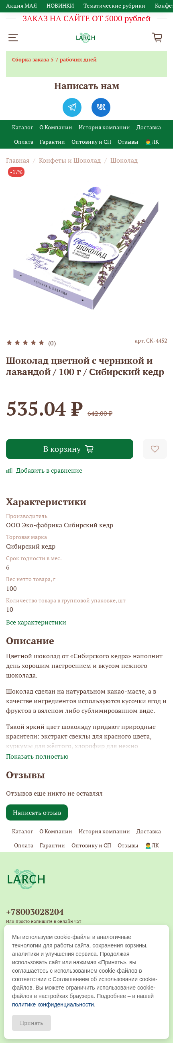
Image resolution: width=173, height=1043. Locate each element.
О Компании (55, 127)
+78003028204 (35, 911)
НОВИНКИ (60, 5)
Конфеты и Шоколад (70, 160)
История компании (104, 127)
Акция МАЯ (21, 5)
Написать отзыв (37, 812)
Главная (17, 160)
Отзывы (128, 141)
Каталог (22, 127)
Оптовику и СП (91, 141)
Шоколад (124, 160)
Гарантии (52, 141)
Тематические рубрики (114, 5)
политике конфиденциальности (53, 1004)
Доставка (148, 127)
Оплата (23, 141)
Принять (31, 1023)
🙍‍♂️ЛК (152, 141)
